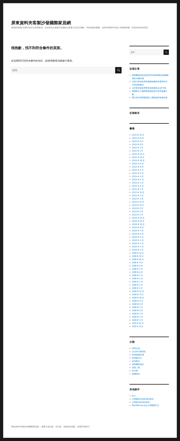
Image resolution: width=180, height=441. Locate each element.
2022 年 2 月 (137, 198)
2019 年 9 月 (137, 262)
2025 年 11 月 (138, 138)
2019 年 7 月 (137, 269)
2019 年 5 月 (137, 275)
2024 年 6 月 (138, 173)
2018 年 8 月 (137, 304)
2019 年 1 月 (137, 288)
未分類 (135, 370)
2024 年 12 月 (138, 154)
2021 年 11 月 (138, 205)
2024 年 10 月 (138, 160)
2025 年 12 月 (138, 135)
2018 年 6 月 (137, 310)
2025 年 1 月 (137, 151)
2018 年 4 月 (137, 317)
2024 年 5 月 (137, 176)
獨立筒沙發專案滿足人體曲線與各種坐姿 (150, 97)
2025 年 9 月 (137, 141)
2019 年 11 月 (137, 256)
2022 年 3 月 (137, 195)
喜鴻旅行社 (137, 358)
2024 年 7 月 (137, 170)
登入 (134, 395)
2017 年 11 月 (137, 326)
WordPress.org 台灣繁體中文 (145, 405)
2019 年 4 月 (137, 278)
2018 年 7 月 (137, 307)
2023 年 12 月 (138, 192)
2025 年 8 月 (137, 144)
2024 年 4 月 (138, 179)
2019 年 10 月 (138, 259)
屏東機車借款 (138, 364)
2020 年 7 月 (137, 230)
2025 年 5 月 (137, 147)
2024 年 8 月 (138, 167)
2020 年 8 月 (138, 227)
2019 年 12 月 (138, 253)
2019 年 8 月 (137, 266)
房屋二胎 (136, 367)
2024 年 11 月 (138, 157)
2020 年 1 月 (137, 250)
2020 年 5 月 (137, 237)
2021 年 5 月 (137, 214)
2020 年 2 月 (138, 246)
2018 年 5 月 (137, 313)
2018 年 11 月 (138, 294)
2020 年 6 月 (138, 234)
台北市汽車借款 (139, 351)
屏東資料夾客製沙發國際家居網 (41, 22)
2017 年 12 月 (138, 323)
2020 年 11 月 (138, 221)
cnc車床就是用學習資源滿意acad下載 (149, 88)
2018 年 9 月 (137, 301)
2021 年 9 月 (137, 208)
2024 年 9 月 (138, 163)
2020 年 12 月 (138, 218)
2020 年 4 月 (138, 240)
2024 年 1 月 (137, 189)
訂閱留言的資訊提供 (141, 402)
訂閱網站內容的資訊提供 (143, 399)
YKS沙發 (136, 348)
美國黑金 (136, 374)
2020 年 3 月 (138, 243)
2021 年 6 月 (137, 211)
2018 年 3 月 (137, 320)
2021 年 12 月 (138, 202)
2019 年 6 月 (137, 272)
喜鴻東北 (136, 361)
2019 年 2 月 (137, 285)
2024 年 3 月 (138, 183)
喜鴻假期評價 (138, 354)
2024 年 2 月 (138, 186)
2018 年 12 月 (138, 291)
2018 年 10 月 (138, 297)
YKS (83, 426)
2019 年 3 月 (137, 281)
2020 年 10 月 (138, 224)
